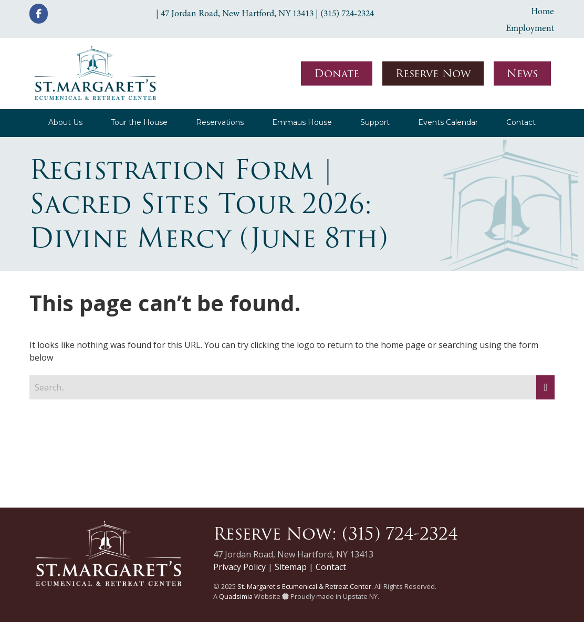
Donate (336, 73)
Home (542, 11)
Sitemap (291, 567)
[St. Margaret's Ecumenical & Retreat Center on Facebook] (38, 14)
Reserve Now (433, 73)
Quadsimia (236, 596)
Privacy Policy (239, 567)
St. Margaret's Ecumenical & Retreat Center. (305, 586)
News (522, 73)
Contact (331, 567)
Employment (530, 28)
